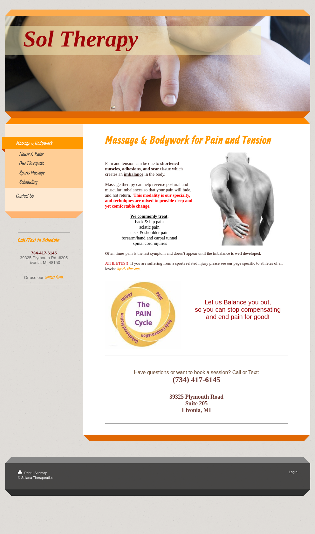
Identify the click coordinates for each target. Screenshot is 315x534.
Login (293, 472)
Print (25, 473)
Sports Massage (128, 268)
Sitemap (40, 473)
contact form (54, 277)
